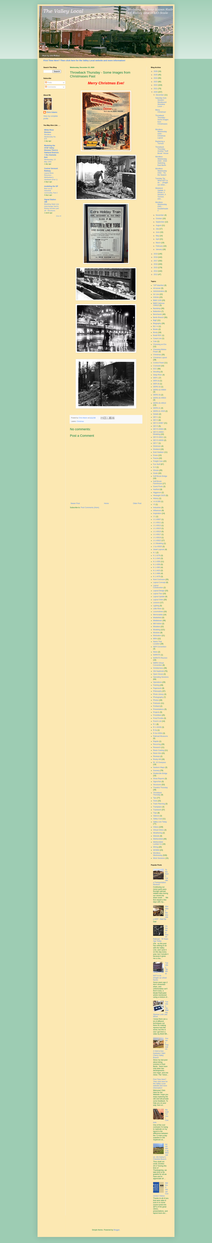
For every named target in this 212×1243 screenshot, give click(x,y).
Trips (155, 813)
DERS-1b (157, 387)
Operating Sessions (161, 677)
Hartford (156, 489)
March (158, 243)
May (158, 236)
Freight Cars (158, 461)
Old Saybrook (158, 671)
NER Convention (159, 647)
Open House (158, 674)
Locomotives (158, 612)
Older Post (137, 503)
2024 (156, 78)
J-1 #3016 (157, 531)
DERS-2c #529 (159, 411)
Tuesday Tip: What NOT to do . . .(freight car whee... (161, 181)
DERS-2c (156, 408)
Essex (155, 455)
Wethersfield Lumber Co (158, 843)
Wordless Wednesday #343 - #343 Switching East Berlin (161, 161)
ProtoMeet (157, 715)
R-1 (154, 724)
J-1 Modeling (158, 543)
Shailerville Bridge (160, 773)
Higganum (157, 492)
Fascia (155, 458)
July (157, 229)
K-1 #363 (156, 567)
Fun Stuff (156, 464)
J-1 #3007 (157, 519)
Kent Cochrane (159, 579)
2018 (156, 257)
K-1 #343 (156, 558)
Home (106, 503)
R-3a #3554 (157, 733)
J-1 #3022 (157, 540)
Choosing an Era (159, 344)
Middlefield (157, 618)
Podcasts (156, 703)
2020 (156, 92)
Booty (155, 332)
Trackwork (157, 810)
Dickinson (157, 446)
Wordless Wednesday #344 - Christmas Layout (161, 133)
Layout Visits (158, 600)
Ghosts (156, 470)
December (160, 95)
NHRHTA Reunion (160, 658)
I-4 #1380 (157, 501)
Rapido (156, 741)
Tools (155, 801)
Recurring (157, 744)
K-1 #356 (156, 562)
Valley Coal (157, 819)
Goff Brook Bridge (160, 476)
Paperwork (157, 688)
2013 (156, 274)
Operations (157, 682)
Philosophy (157, 691)
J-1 (154, 516)
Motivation (157, 636)
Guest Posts (158, 486)
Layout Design (158, 591)
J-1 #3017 (157, 534)
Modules (156, 633)
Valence (156, 816)
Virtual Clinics (158, 830)
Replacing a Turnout (160, 142)
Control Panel (158, 363)
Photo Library (158, 694)
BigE (155, 320)
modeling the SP (51, 186)
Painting (156, 685)
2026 (156, 71)
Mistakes (156, 627)
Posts (48, 83)
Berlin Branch (158, 317)
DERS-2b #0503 (159, 398)
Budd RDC (157, 335)
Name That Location (157, 643)
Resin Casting (158, 750)
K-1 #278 (156, 555)
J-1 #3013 (157, 525)
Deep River (157, 375)
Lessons (156, 603)
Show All (58, 216)
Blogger (117, 1230)
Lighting (156, 606)
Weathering (157, 833)
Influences (157, 510)
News (155, 652)
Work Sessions (159, 858)
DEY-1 (155, 417)
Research (157, 747)
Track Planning (159, 804)
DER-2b (156, 384)
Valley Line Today (160, 822)
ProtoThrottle (158, 718)
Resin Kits (157, 753)
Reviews (156, 756)
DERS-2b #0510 (159, 403)
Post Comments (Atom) (90, 508)
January (159, 249)
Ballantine (157, 311)
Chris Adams (51, 112)
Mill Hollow (157, 624)
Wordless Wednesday (157, 854)
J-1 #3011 (157, 523)
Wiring (155, 847)
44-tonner (157, 288)
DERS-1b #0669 (159, 390)
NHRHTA (156, 655)
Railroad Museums (160, 736)
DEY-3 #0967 (158, 423)
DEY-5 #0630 (158, 440)
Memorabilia (158, 615)
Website (156, 836)
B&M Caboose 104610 (158, 304)
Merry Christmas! (160, 111)
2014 (156, 271)
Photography (158, 697)
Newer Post (75, 503)
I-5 (154, 504)
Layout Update (159, 597)
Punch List (157, 721)
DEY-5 (155, 426)
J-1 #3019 (157, 538)
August (159, 225)
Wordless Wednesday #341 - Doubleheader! (161, 206)
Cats (155, 341)
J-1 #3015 (157, 528)
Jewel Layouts (158, 549)
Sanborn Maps (159, 767)
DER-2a (156, 381)
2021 (156, 89)
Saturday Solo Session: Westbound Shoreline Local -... (161, 102)
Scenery (156, 770)
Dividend (156, 449)
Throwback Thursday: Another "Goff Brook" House (161, 150)
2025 (156, 75)
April (158, 239)
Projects (156, 712)
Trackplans (157, 807)
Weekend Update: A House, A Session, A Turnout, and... (160, 193)
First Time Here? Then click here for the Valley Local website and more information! (84, 60)
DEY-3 (155, 420)
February (159, 246)
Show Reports (158, 779)
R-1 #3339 (157, 727)
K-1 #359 (156, 564)
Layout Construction (158, 586)
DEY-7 (155, 443)
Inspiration (157, 513)
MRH (155, 639)
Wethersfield (158, 839)
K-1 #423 (156, 570)
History (156, 498)
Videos (155, 827)
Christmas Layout (160, 358)
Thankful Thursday (160, 788)
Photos (156, 700)
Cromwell (156, 366)
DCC (155, 369)
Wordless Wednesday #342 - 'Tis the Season (161, 172)
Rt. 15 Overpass (159, 762)
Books (155, 329)
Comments (50, 87)
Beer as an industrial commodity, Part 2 (51, 191)
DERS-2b (157, 395)
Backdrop (157, 308)
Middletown (157, 621)
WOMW (156, 850)
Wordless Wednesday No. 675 (50, 137)
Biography (157, 323)
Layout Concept (159, 582)
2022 (156, 85)
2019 (156, 254)
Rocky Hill (157, 759)
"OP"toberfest (158, 285)
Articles (156, 297)
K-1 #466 (156, 573)
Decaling (156, 372)
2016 (156, 264)
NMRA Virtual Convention (158, 664)
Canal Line (157, 338)
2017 (156, 261)
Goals (155, 473)
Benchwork (157, 314)
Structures (157, 785)
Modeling (156, 630)
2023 (156, 82)
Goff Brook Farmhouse (157, 482)
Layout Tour (157, 594)
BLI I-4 (155, 326)
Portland (156, 706)
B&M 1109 (157, 300)
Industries (157, 508)
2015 (156, 267)
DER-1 (155, 378)
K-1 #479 (156, 577)
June (158, 232)
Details (156, 414)
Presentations (158, 709)
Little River (157, 609)
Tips (154, 798)
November (160, 215)
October (159, 218)
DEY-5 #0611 (158, 437)
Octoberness (158, 668)
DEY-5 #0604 (158, 429)
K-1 (154, 553)
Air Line (156, 294)
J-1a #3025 (157, 546)
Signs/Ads (157, 781)
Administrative (158, 291)
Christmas (80, 421)
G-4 (154, 467)
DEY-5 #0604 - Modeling (159, 433)
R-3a (155, 730)
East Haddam (158, 452)
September (160, 222)
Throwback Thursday (157, 794)
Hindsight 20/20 (159, 495)
